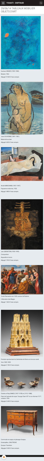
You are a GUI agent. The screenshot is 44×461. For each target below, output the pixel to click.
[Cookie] (4, 457)
